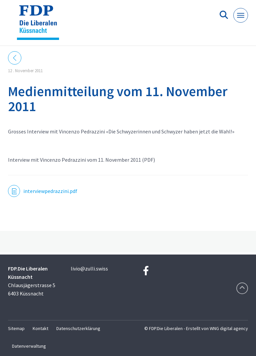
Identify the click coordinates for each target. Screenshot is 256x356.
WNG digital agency (229, 328)
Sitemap (16, 328)
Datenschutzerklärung (78, 328)
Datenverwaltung (29, 346)
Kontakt (40, 328)
